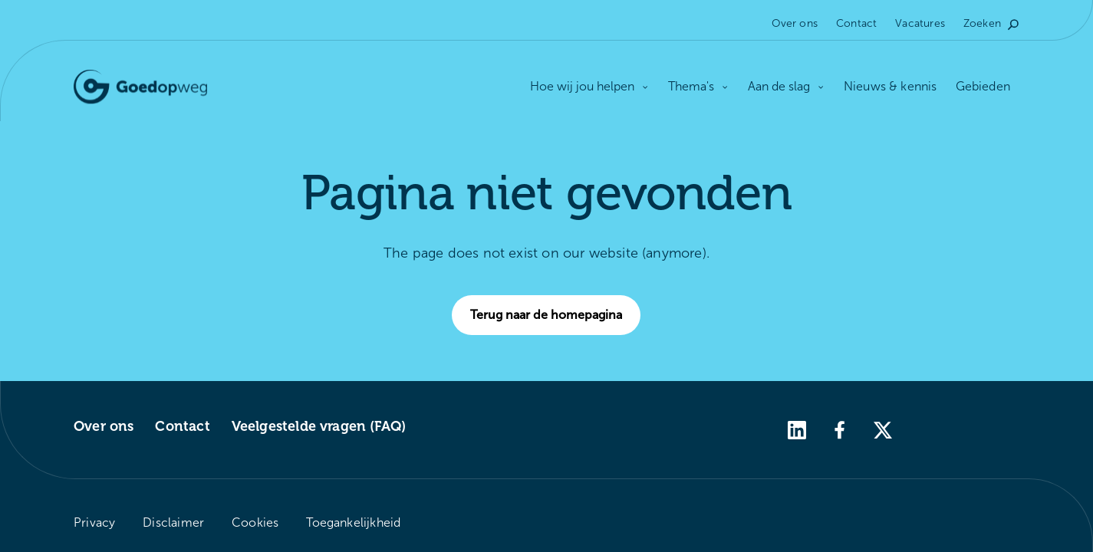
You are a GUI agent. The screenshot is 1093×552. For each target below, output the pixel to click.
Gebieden (983, 86)
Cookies (255, 522)
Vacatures (920, 23)
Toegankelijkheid (353, 522)
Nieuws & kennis (890, 86)
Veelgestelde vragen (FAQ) (319, 426)
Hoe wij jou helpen (590, 87)
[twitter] (883, 428)
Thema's (698, 86)
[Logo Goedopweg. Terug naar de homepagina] (140, 87)
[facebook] (840, 428)
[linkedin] (797, 428)
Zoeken (991, 23)
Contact (856, 23)
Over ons (795, 23)
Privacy (94, 522)
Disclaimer (173, 522)
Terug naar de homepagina (555, 315)
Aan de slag (786, 86)
